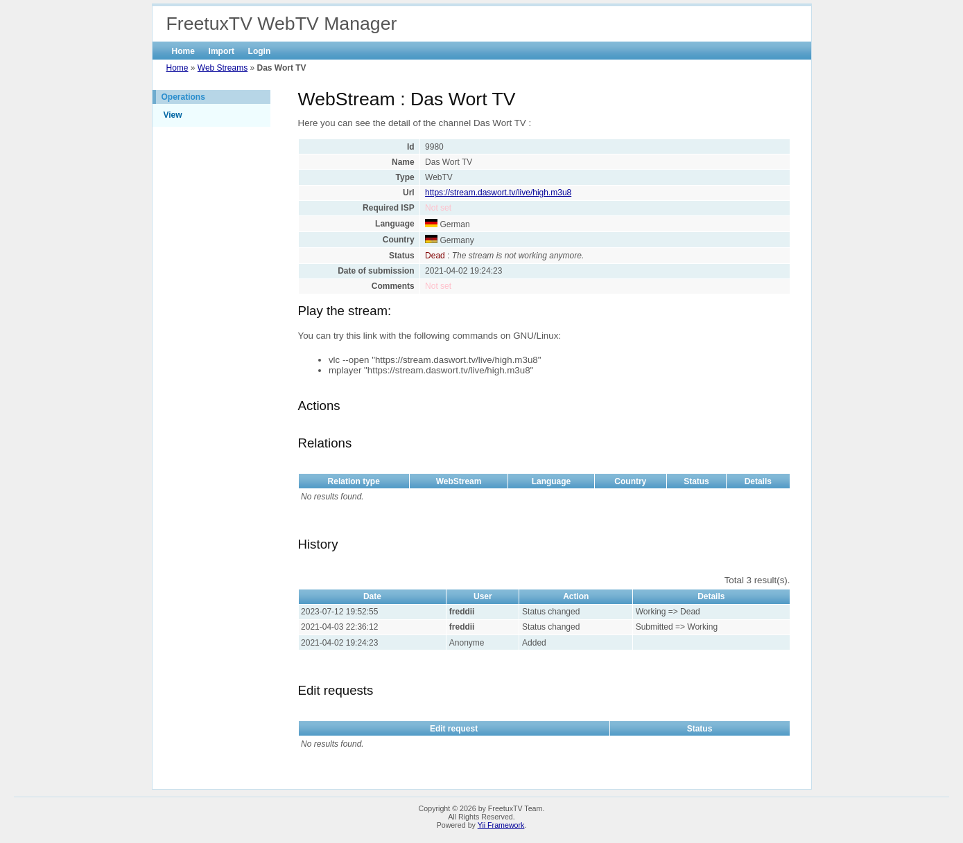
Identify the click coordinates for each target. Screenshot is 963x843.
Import (221, 51)
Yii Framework (501, 825)
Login (259, 51)
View (173, 115)
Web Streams (223, 68)
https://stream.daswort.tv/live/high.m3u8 (498, 192)
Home (183, 51)
